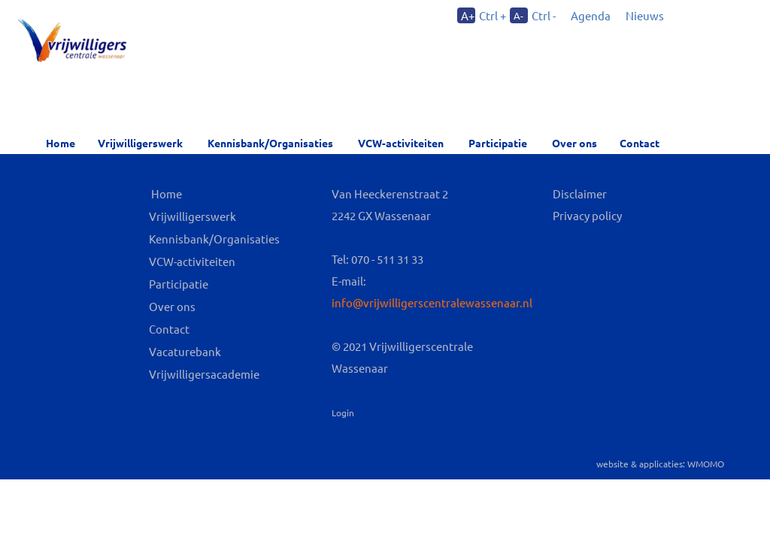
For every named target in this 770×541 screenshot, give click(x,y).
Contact (639, 143)
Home (60, 143)
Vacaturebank (185, 351)
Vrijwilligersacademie (204, 374)
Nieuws (645, 15)
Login (343, 413)
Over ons (172, 306)
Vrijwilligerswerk (140, 143)
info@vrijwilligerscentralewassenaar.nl (432, 302)
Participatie (497, 143)
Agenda (591, 15)
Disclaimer (580, 193)
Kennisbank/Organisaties (270, 143)
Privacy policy (587, 215)
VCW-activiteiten (401, 143)
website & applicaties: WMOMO (660, 464)
